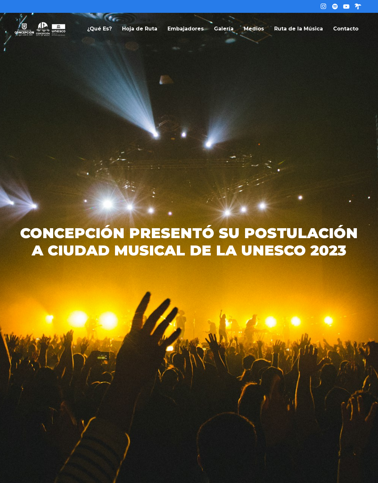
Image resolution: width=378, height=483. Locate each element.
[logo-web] (40, 28)
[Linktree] (358, 6)
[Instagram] (323, 6)
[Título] (335, 6)
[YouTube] (346, 6)
